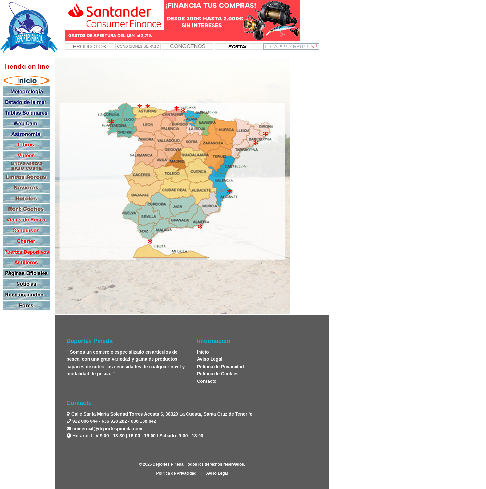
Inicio (203, 352)
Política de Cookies (217, 373)
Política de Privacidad (220, 366)
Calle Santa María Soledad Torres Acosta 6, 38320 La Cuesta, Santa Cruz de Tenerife (161, 414)
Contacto (207, 381)
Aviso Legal (209, 359)
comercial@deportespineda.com (107, 428)
